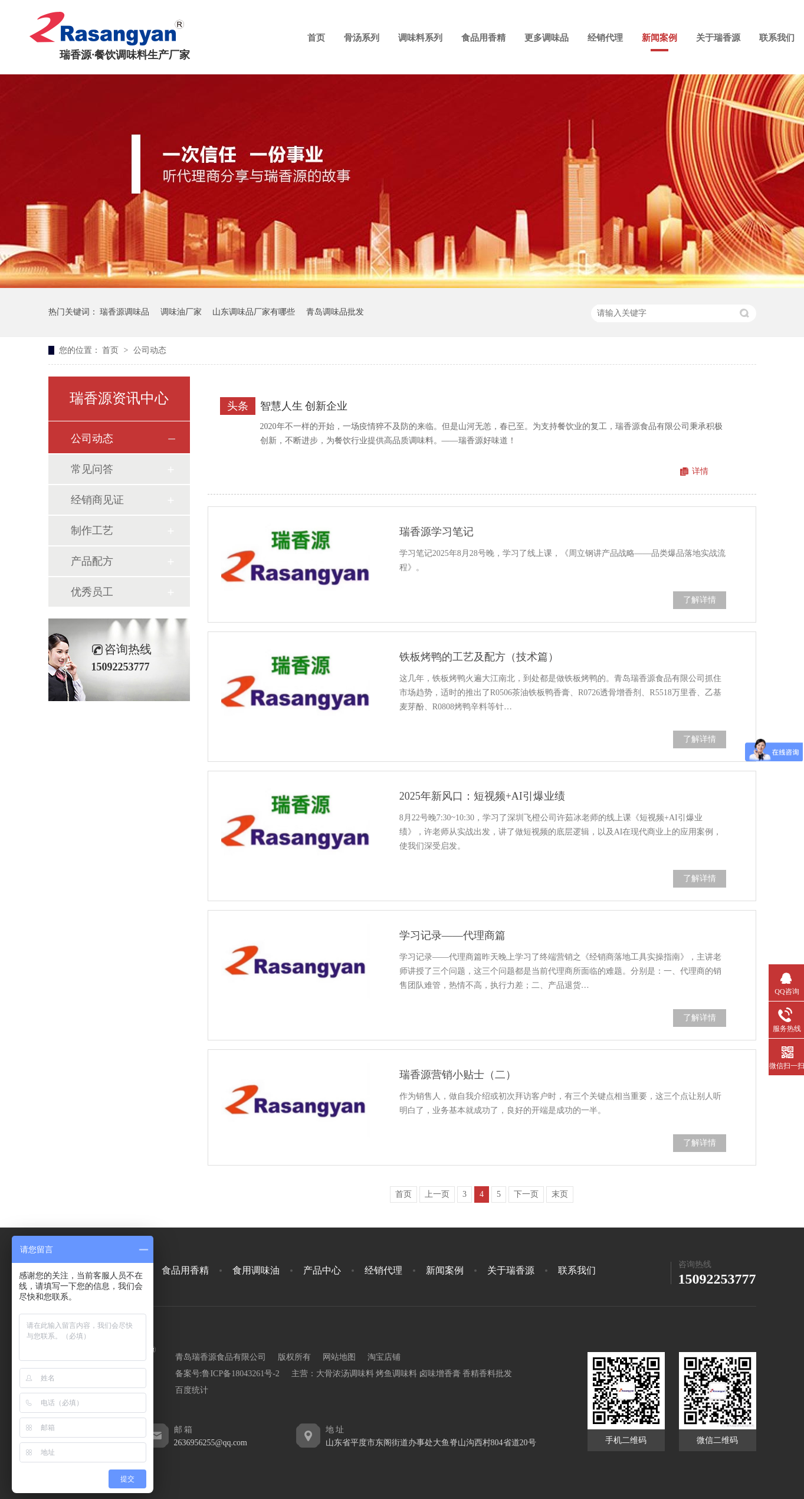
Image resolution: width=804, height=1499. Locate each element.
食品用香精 (483, 37)
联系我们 (777, 37)
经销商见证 (97, 500)
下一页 (526, 1194)
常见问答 (92, 469)
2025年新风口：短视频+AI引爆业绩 (482, 796)
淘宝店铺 (384, 1357)
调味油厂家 (181, 311)
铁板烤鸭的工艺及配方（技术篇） (479, 657)
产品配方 (92, 561)
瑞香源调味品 (124, 311)
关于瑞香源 (718, 37)
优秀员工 (92, 592)
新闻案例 (659, 37)
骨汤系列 (361, 37)
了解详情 (699, 599)
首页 (316, 37)
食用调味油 (256, 1270)
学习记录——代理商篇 (452, 935)
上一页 (437, 1194)
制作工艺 (92, 530)
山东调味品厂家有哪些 (253, 311)
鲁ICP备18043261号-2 (240, 1373)
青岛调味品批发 (335, 311)
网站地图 (339, 1357)
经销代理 (605, 37)
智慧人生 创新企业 (304, 406)
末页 (560, 1194)
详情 (700, 471)
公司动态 (149, 350)
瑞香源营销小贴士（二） (457, 1075)
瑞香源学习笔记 (436, 532)
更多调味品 (546, 37)
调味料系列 (420, 37)
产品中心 (322, 1270)
